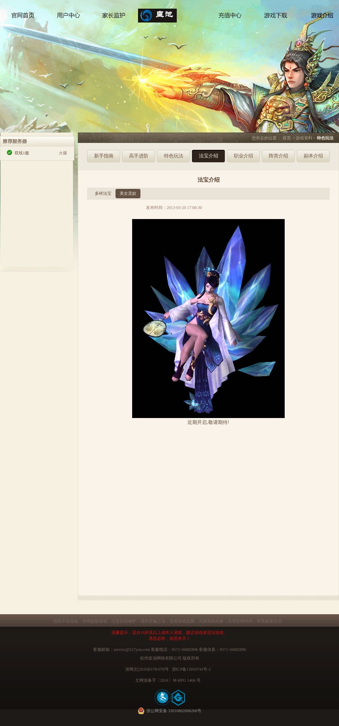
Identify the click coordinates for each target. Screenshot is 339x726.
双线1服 (22, 153)
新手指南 (103, 155)
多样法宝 (103, 193)
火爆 (63, 153)
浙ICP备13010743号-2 (191, 669)
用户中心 (69, 18)
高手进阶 (138, 155)
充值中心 (230, 18)
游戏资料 (304, 138)
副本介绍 (313, 155)
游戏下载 (270, 18)
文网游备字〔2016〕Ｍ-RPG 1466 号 (168, 680)
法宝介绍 (208, 155)
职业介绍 (243, 155)
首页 (287, 138)
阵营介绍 (278, 155)
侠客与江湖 (172, 28)
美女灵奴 (128, 193)
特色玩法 (173, 155)
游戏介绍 (320, 18)
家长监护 (114, 18)
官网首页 (23, 18)
